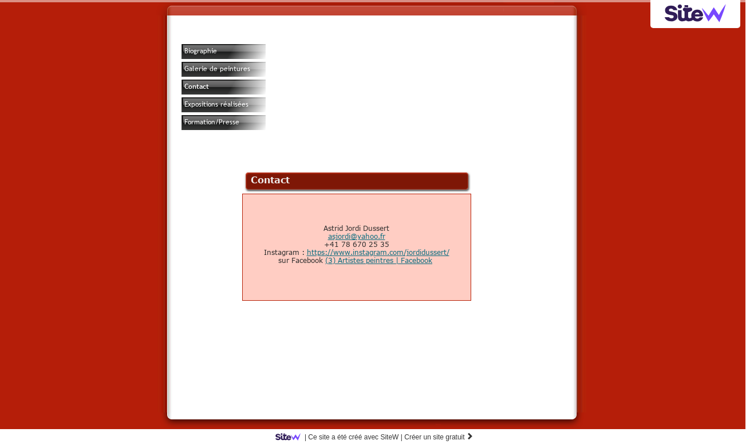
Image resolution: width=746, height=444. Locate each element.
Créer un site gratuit (438, 437)
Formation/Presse (211, 122)
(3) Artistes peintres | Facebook (378, 260)
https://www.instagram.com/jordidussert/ (378, 252)
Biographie (200, 51)
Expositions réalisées (216, 104)
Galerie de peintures (217, 69)
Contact (196, 86)
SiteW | (341, 437)
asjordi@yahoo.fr (356, 236)
